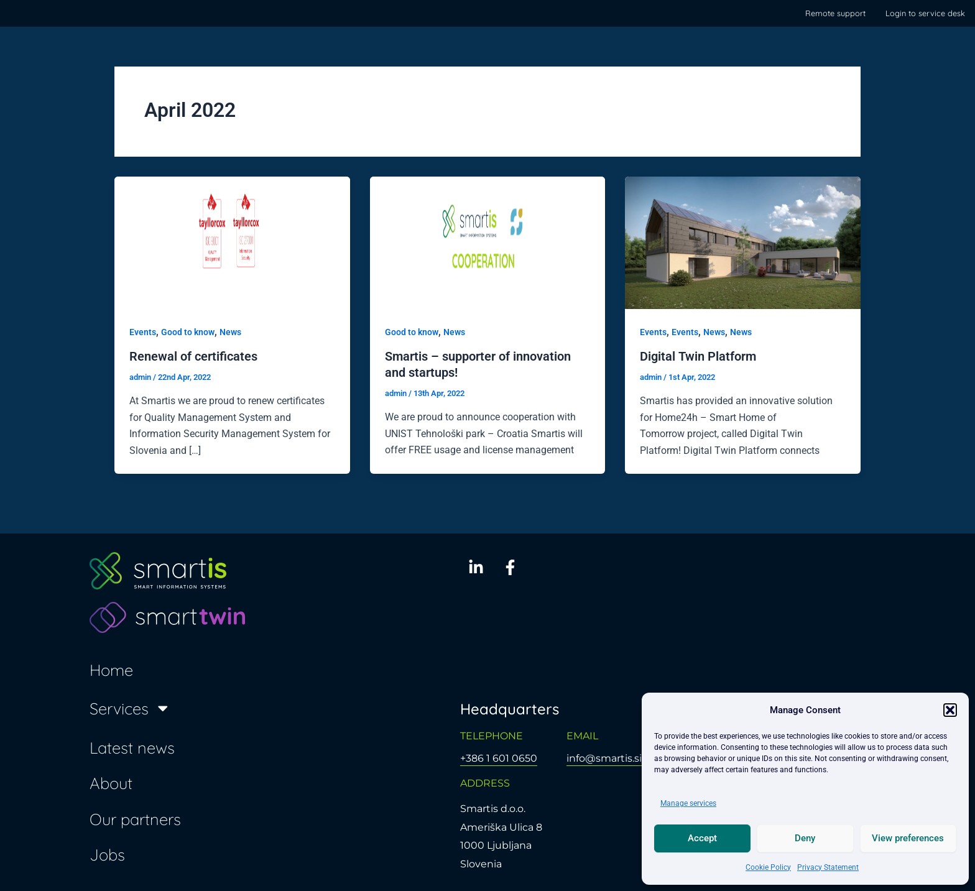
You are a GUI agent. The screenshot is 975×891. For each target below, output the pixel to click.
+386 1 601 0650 (498, 758)
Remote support (835, 13)
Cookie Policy (768, 867)
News (230, 332)
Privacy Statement (828, 867)
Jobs (107, 854)
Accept (702, 838)
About (111, 783)
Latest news (132, 747)
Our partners (135, 819)
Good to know (188, 332)
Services (130, 708)
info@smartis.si (604, 758)
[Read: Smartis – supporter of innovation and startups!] (488, 242)
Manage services (688, 803)
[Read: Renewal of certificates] (232, 242)
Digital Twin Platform (698, 356)
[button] (950, 710)
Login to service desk (925, 13)
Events (142, 332)
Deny (805, 838)
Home (111, 670)
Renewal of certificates (193, 356)
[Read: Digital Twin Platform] (743, 242)
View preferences (908, 838)
